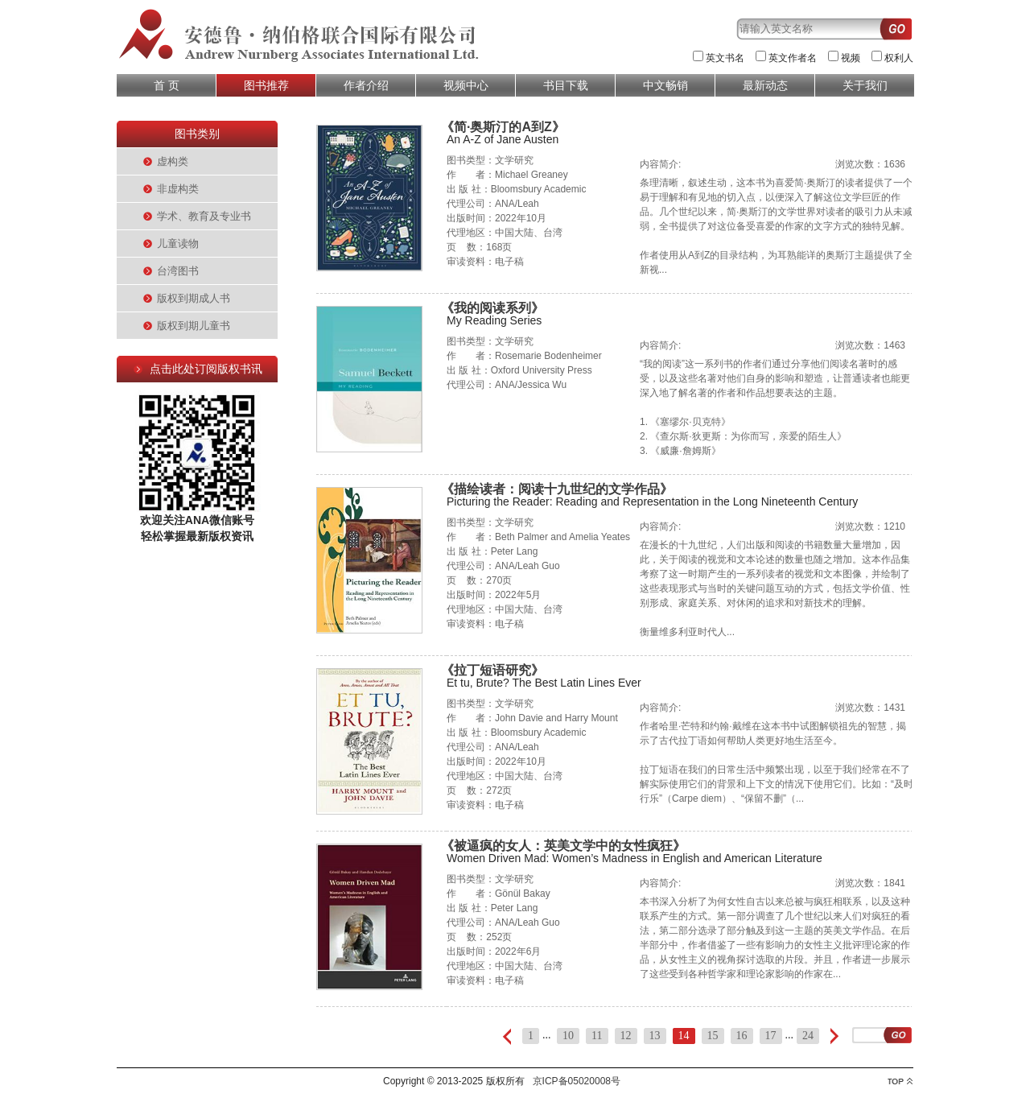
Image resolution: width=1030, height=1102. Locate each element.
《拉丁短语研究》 (492, 670)
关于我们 (865, 85)
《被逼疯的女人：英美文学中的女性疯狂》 (563, 845)
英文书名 (725, 58)
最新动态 (765, 85)
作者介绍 (366, 85)
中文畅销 (665, 85)
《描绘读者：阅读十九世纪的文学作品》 (557, 489)
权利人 (898, 58)
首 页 (166, 85)
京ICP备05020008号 (576, 1081)
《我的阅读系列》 (492, 308)
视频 (850, 58)
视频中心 (465, 85)
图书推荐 (266, 85)
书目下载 (565, 85)
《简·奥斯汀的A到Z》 (503, 127)
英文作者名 (792, 58)
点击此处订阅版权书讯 (206, 368)
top (900, 1081)
